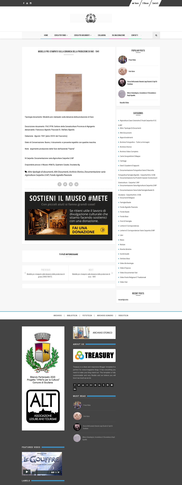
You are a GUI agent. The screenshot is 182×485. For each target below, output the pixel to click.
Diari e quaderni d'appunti (131, 166)
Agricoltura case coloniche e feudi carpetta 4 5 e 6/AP (139, 121)
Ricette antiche (128, 252)
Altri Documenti (61, 172)
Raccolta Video (126, 102)
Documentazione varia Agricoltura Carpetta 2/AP (138, 186)
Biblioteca (72, 319)
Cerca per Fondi (60, 35)
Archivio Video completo (131, 152)
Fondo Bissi (126, 220)
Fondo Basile (127, 215)
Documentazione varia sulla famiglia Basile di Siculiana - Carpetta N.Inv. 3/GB (138, 194)
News (124, 243)
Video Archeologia (129, 266)
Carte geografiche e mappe (132, 156)
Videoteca (123, 319)
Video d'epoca (127, 271)
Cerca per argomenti (82, 35)
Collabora (102, 35)
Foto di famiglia (128, 224)
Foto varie (134, 71)
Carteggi (125, 161)
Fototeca (87, 319)
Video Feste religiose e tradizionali (135, 280)
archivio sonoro (105, 319)
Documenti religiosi (129, 201)
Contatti (155, 3)
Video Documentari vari (131, 276)
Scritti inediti (127, 257)
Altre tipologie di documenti (40, 172)
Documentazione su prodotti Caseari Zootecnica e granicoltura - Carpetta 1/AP (136, 178)
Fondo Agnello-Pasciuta (61, 175)
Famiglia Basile (127, 206)
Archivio (58, 319)
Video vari (126, 285)
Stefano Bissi (127, 262)
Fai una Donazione (118, 35)
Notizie (125, 248)
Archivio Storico (76, 172)
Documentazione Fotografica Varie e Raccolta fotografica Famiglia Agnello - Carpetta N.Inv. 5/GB (139, 171)
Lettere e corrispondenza (131, 229)
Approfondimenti (128, 138)
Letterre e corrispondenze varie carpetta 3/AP (139, 234)
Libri (123, 238)
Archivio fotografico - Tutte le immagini (137, 142)
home (135, 3)
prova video (134, 60)
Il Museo (146, 3)
